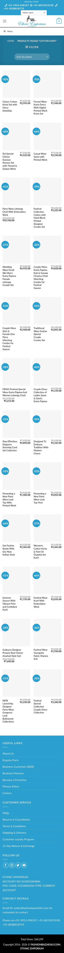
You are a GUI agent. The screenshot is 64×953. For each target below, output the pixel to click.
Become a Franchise (14, 779)
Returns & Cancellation (16, 819)
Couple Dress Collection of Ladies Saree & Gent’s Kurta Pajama (40, 395)
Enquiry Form (11, 760)
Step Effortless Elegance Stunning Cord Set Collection (10, 446)
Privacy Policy (11, 786)
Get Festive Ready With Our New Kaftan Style (9, 550)
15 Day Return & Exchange (19, 845)
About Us (8, 753)
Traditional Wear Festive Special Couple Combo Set (40, 334)
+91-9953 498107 (17, 5)
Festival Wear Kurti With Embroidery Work (40, 602)
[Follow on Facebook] (6, 865)
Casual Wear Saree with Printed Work (40, 156)
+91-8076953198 (41, 5)
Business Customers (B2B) (18, 766)
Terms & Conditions (14, 826)
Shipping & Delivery (14, 832)
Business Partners (13, 773)
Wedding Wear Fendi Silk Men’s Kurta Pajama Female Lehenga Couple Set (9, 276)
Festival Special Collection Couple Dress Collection (40, 706)
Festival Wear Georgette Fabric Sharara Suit (41, 654)
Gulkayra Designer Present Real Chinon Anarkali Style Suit (13, 652)
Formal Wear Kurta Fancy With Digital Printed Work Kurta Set (40, 107)
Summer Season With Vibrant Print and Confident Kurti (10, 603)
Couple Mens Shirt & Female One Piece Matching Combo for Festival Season (9, 339)
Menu (8, 31)
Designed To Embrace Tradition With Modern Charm (41, 447)
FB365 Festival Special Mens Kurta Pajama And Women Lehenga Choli (15, 392)
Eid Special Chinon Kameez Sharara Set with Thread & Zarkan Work (10, 161)
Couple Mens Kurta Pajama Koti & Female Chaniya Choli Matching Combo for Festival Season (41, 277)
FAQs (6, 813)
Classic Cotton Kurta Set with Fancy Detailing (10, 106)
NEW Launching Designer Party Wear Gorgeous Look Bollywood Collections (8, 711)
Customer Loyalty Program (18, 839)
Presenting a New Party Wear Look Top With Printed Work (9, 499)
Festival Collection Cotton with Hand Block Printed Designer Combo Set (40, 217)
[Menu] (5, 21)
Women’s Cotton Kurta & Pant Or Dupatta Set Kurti (40, 551)
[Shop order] (31, 57)
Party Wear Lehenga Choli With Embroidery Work (14, 211)
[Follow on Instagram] (12, 865)
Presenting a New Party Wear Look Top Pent (40, 498)
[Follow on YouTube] (24, 865)
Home (10, 41)
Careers (7, 793)
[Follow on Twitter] (18, 865)
